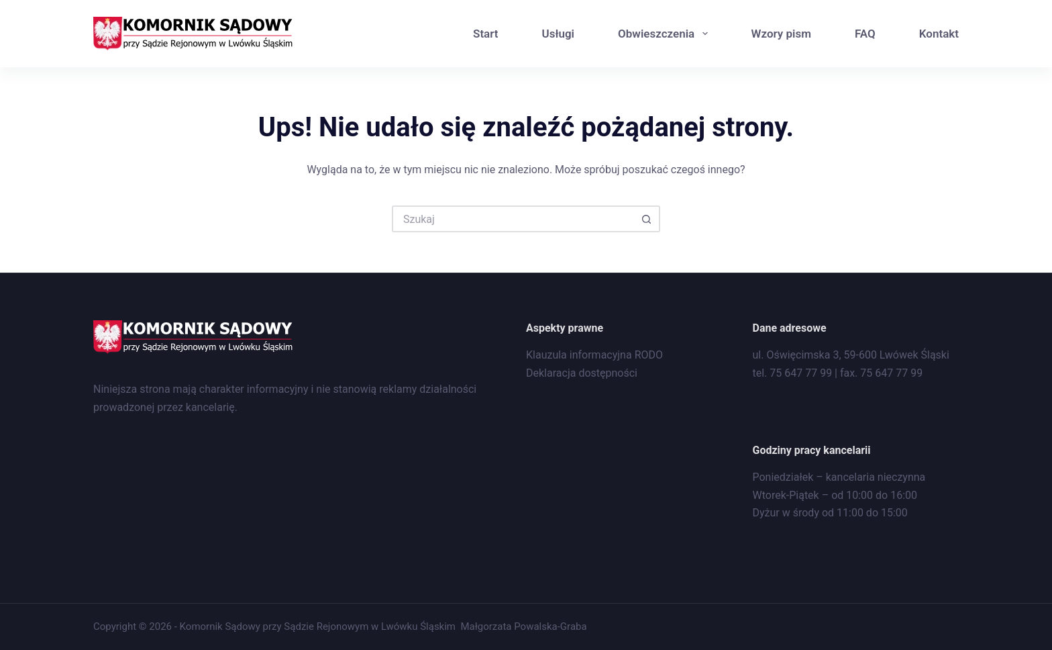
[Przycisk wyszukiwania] (646, 218)
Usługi (557, 33)
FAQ (865, 33)
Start (485, 33)
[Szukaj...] (512, 218)
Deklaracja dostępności (581, 373)
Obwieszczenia (665, 34)
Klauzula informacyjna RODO (594, 355)
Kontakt (939, 33)
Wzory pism (781, 33)
